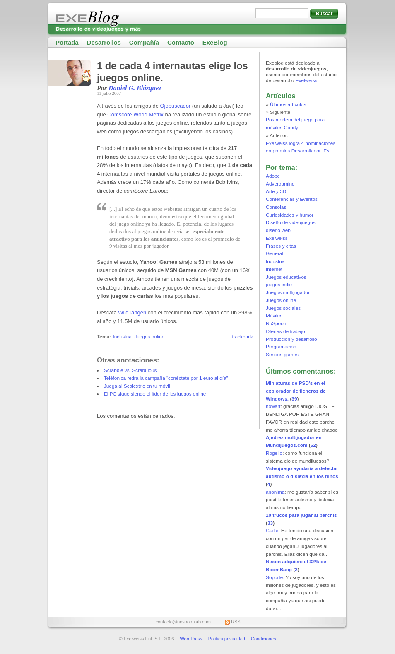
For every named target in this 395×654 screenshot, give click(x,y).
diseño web (278, 230)
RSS (236, 621)
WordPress (191, 638)
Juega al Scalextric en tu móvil (137, 386)
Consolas (276, 207)
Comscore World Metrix (135, 114)
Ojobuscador (175, 106)
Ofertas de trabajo (285, 331)
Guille (272, 530)
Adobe (273, 176)
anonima (275, 492)
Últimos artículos (288, 104)
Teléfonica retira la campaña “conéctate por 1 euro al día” (166, 378)
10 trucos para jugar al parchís (301, 515)
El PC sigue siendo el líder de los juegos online (155, 394)
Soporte (274, 577)
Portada (67, 42)
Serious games (282, 354)
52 (313, 445)
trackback (242, 337)
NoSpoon (276, 323)
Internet (274, 269)
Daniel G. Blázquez (134, 88)
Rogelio (274, 453)
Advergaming (280, 184)
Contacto (180, 42)
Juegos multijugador (288, 292)
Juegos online (149, 337)
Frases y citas (281, 246)
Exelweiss (307, 80)
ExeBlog (214, 42)
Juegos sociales (283, 308)
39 (294, 399)
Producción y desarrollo (291, 339)
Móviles (274, 316)
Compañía (144, 42)
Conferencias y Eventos (292, 199)
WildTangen (132, 312)
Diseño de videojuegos (291, 222)
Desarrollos (104, 42)
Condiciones (263, 638)
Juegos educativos (286, 277)
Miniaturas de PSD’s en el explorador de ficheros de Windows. (296, 391)
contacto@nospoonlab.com (182, 621)
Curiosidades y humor (289, 215)
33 (270, 523)
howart (273, 406)
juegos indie (279, 284)
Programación (281, 347)
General (274, 253)
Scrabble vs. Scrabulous (130, 370)
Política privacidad (226, 638)
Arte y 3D (276, 191)
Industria (122, 337)
